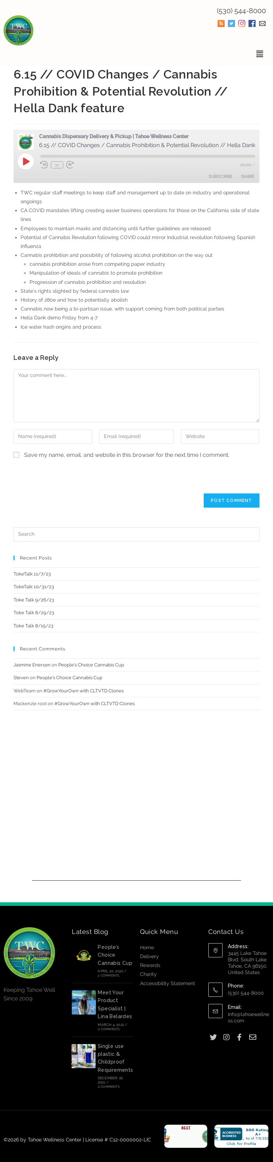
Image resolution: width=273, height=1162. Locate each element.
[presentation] (68, 479)
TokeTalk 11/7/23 (32, 574)
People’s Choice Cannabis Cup (91, 665)
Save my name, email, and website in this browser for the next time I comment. (126, 455)
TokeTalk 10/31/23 (34, 586)
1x (57, 164)
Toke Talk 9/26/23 (34, 599)
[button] (260, 53)
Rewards (150, 965)
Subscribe (220, 176)
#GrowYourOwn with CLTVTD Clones (83, 690)
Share (248, 176)
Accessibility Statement (167, 983)
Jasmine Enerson (32, 665)
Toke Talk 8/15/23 (33, 625)
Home (147, 947)
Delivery (149, 956)
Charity (148, 974)
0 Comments (108, 1029)
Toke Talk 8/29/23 (34, 612)
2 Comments (108, 975)
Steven (21, 677)
